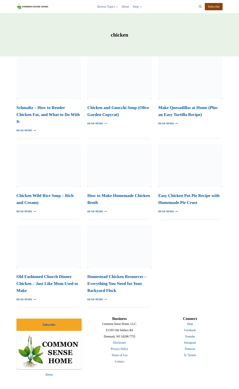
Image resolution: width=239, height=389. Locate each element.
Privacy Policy (119, 349)
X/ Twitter (190, 355)
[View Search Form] (200, 7)
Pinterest (190, 349)
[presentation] (48, 77)
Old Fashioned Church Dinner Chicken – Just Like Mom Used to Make (47, 283)
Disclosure (119, 342)
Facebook (190, 330)
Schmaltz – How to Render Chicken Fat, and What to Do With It (48, 114)
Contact (119, 361)
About (125, 6)
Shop (190, 324)
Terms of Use (120, 355)
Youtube (190, 336)
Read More (26, 130)
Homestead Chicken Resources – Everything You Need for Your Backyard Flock (116, 283)
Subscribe (214, 6)
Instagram (190, 342)
